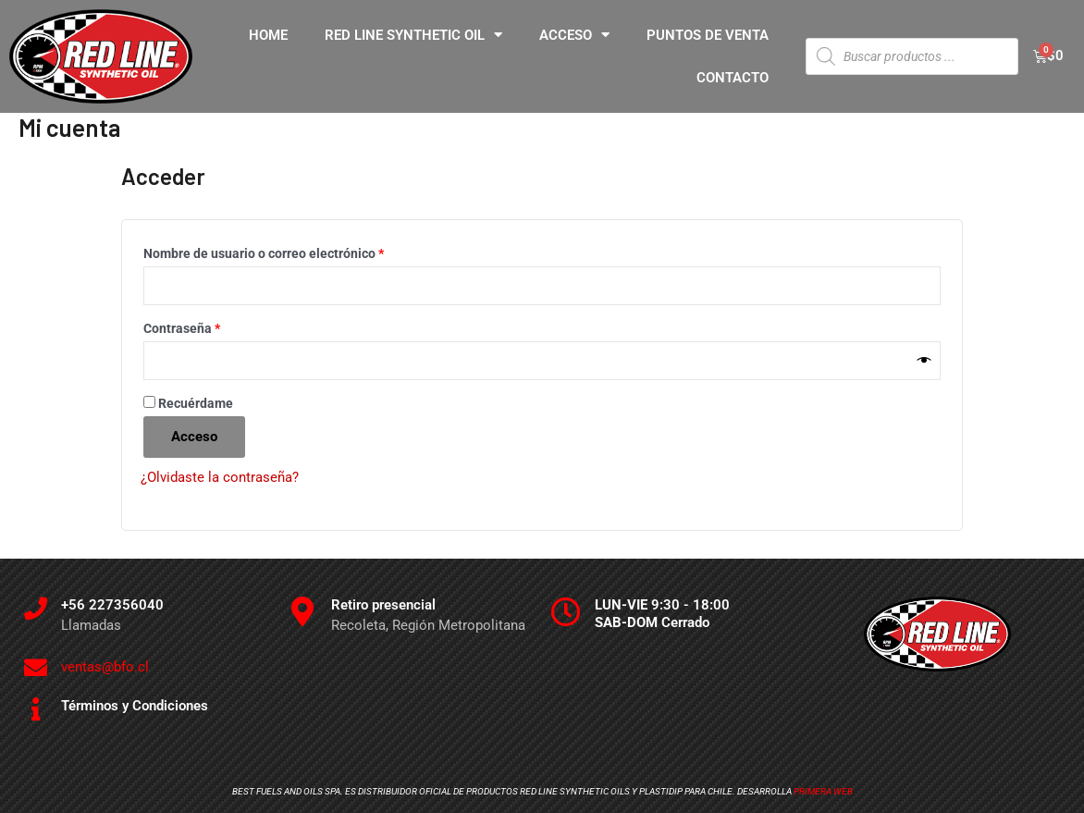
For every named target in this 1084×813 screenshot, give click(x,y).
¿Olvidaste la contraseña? (220, 478)
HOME (268, 35)
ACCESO (574, 34)
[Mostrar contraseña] (924, 361)
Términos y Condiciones (134, 706)
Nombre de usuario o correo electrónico (296, 251)
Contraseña (214, 326)
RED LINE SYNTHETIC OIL (413, 34)
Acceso (194, 437)
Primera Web (823, 792)
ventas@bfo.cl (105, 667)
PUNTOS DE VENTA (708, 35)
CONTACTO (732, 77)
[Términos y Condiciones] (35, 709)
